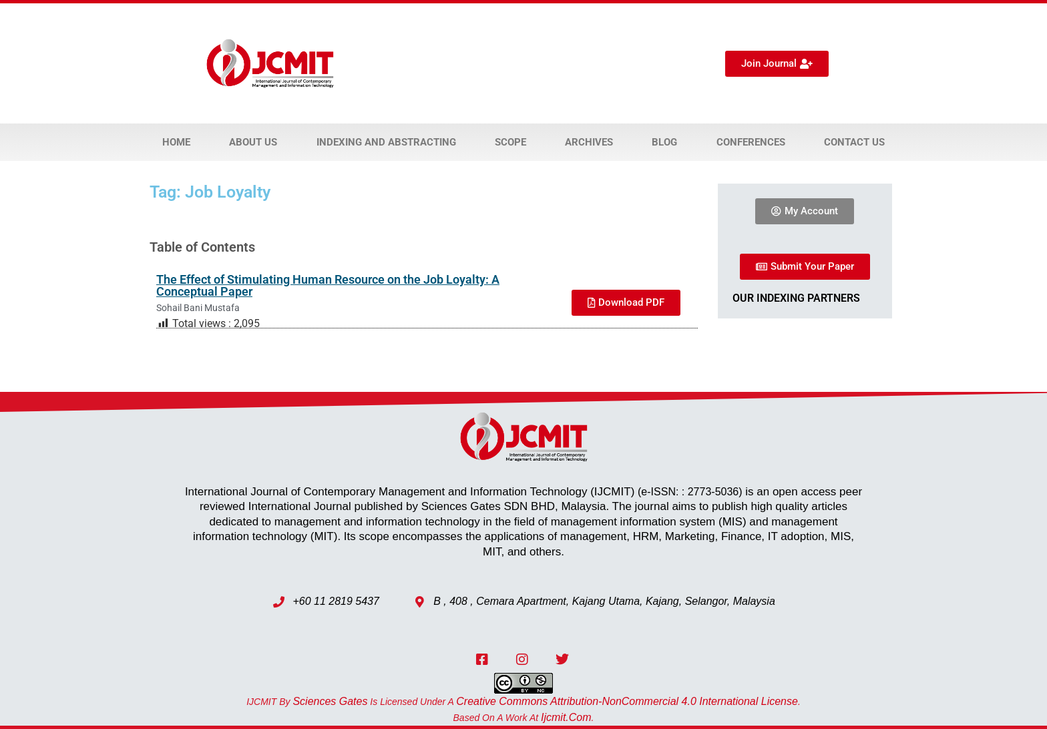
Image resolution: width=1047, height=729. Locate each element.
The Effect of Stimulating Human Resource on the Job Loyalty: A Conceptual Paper (327, 285)
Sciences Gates (329, 701)
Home (176, 142)
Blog (664, 142)
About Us (253, 142)
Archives (589, 142)
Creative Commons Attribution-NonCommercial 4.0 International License (627, 701)
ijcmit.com (566, 717)
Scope (510, 142)
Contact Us (854, 142)
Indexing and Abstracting (386, 142)
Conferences (750, 142)
